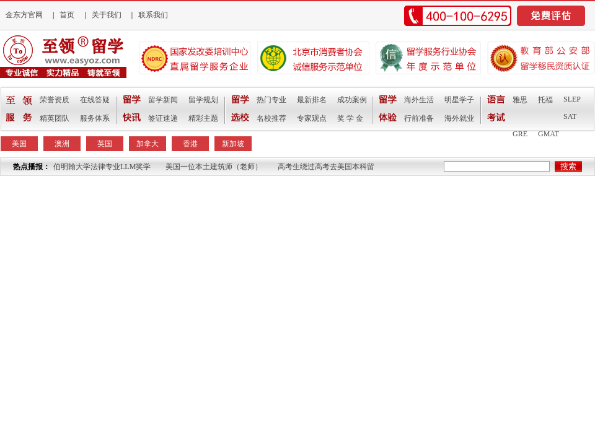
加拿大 (147, 143)
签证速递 (163, 118)
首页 (67, 15)
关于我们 (106, 15)
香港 (190, 143)
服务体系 (95, 118)
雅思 (520, 99)
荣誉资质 (54, 99)
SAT (569, 116)
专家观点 (312, 118)
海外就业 (459, 118)
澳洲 (62, 143)
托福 (545, 99)
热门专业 (271, 99)
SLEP (572, 99)
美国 (19, 143)
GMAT (548, 133)
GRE (520, 133)
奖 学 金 (350, 118)
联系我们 (153, 15)
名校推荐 (271, 118)
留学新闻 (163, 99)
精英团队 (54, 118)
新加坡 (233, 143)
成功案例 (352, 99)
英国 (104, 143)
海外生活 (419, 99)
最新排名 (312, 99)
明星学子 (459, 99)
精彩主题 (203, 118)
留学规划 (203, 99)
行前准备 (419, 118)
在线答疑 (95, 99)
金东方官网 (24, 15)
